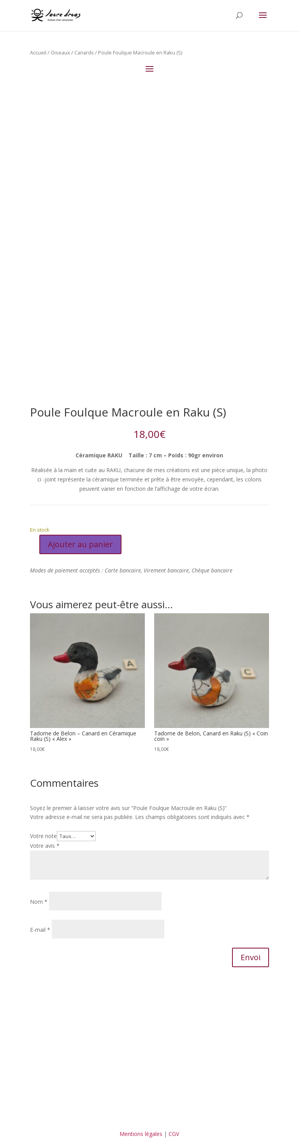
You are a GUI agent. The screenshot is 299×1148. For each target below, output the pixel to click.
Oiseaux (60, 52)
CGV (174, 1134)
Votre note (43, 836)
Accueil (38, 52)
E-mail (40, 929)
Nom (38, 901)
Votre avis (45, 845)
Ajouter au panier (80, 544)
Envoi (250, 957)
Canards (84, 52)
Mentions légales (141, 1134)
